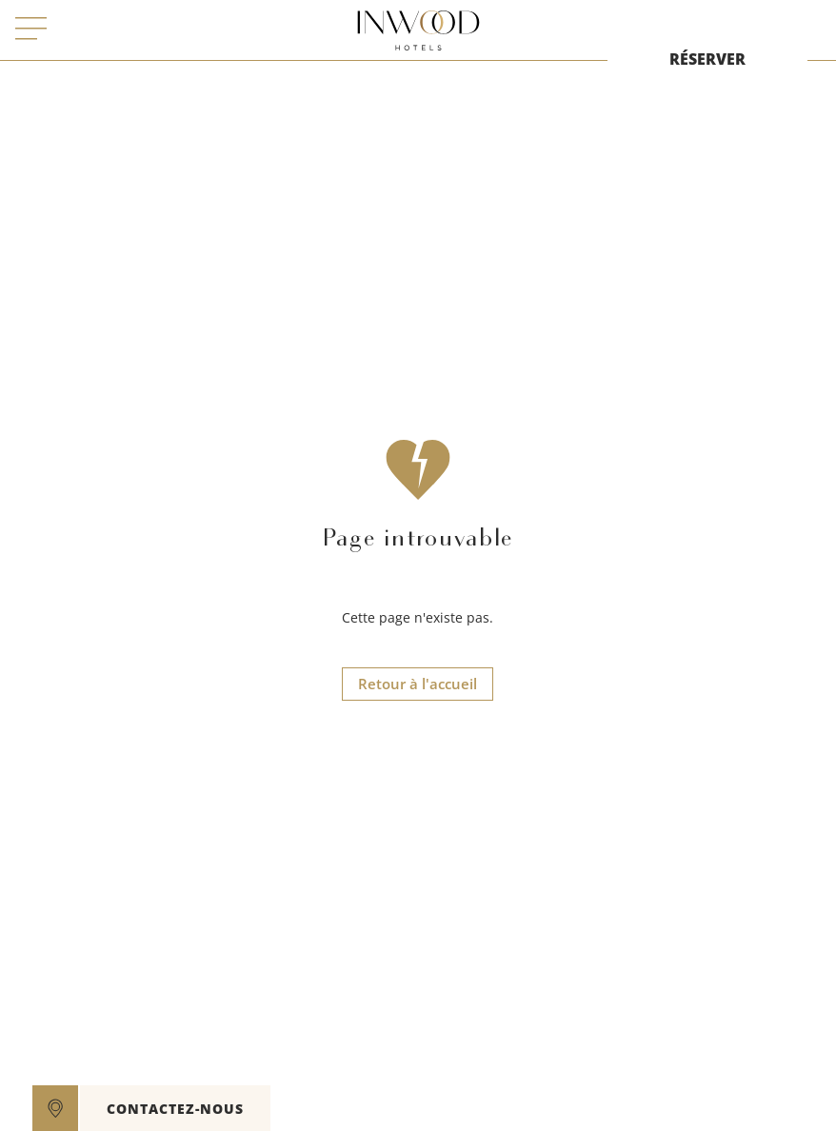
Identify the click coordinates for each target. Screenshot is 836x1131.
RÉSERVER (707, 59)
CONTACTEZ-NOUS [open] (175, 1109)
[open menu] (31, 30)
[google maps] (55, 1108)
